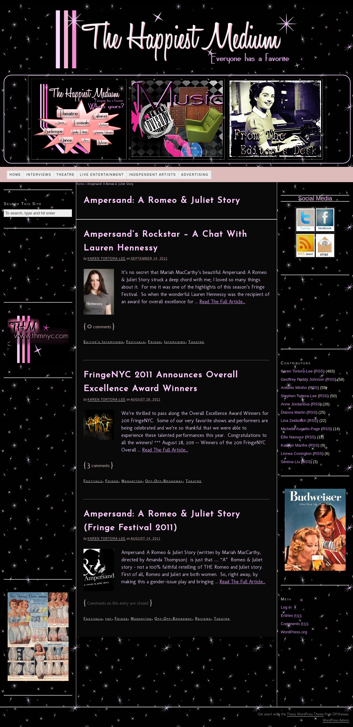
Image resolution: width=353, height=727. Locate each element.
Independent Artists (152, 174)
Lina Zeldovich (293, 420)
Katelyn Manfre (294, 445)
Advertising (195, 174)
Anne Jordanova (295, 404)
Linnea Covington (296, 453)
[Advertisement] (38, 264)
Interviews (38, 174)
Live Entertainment (102, 174)
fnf (108, 618)
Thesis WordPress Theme (305, 714)
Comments (295, 623)
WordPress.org (294, 632)
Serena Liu (290, 461)
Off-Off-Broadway (164, 481)
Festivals (135, 342)
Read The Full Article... (222, 301)
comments (99, 326)
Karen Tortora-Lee (106, 258)
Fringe (154, 342)
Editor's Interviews (103, 342)
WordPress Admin (336, 720)
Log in (286, 607)
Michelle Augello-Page (300, 428)
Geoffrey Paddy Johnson (302, 379)
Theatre (65, 174)
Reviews (203, 618)
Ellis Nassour (292, 437)
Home (15, 174)
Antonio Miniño (294, 387)
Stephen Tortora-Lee (299, 396)
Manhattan (131, 481)
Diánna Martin (293, 412)
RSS (319, 371)
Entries (291, 615)
